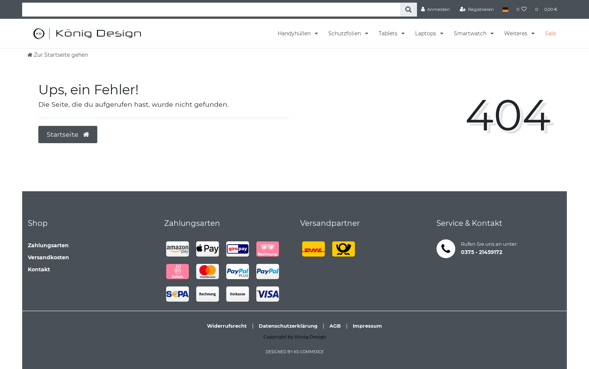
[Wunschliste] (521, 9)
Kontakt (39, 269)
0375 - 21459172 (481, 252)
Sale (550, 33)
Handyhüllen (295, 33)
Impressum (367, 326)
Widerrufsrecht (227, 326)
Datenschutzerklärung (288, 326)
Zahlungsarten (48, 245)
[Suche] (408, 10)
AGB (335, 326)
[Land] (505, 9)
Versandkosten (48, 257)
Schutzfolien (345, 33)
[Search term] (211, 10)
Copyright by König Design (294, 337)
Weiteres (516, 33)
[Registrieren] (477, 9)
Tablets (389, 33)
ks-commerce (309, 351)
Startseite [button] (68, 134)
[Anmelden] (436, 9)
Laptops (426, 33)
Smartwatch (471, 33)
